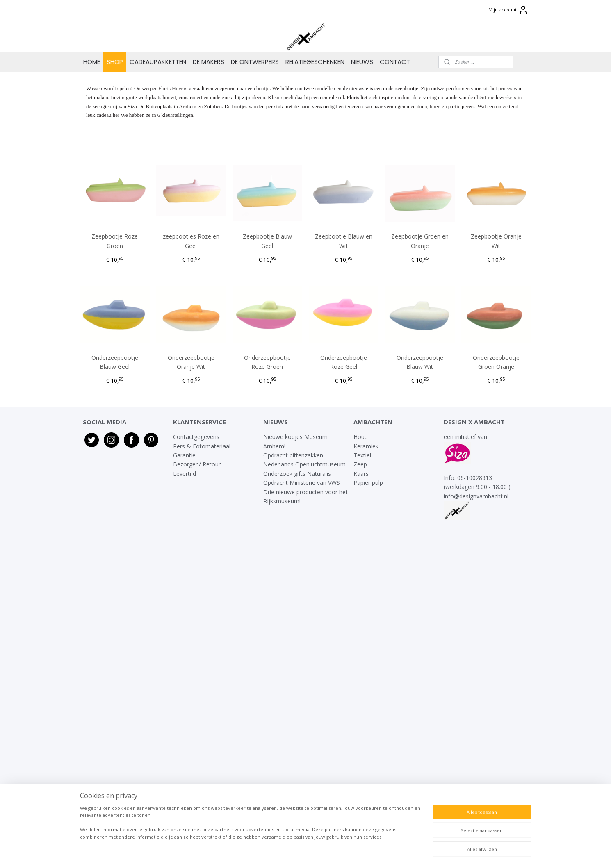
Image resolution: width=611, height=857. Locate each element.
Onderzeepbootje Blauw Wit (420, 362)
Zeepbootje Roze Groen (115, 240)
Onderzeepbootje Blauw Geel (114, 362)
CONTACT (395, 61)
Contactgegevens (196, 437)
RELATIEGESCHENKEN (314, 61)
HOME (91, 61)
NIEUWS (362, 61)
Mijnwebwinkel (399, 842)
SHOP (115, 61)
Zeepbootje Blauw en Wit (343, 240)
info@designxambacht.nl (476, 496)
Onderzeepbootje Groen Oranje (496, 362)
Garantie (185, 455)
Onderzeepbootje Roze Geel (343, 362)
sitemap (279, 842)
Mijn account (508, 10)
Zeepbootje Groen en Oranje (420, 240)
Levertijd (184, 473)
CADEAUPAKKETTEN (158, 61)
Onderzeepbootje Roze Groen (267, 362)
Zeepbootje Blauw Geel (267, 240)
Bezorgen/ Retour (197, 464)
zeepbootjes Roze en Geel (191, 240)
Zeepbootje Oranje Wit (496, 240)
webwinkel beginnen (328, 842)
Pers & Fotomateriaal (201, 446)
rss (296, 842)
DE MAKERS (208, 61)
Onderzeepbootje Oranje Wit (191, 362)
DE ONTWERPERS (255, 61)
